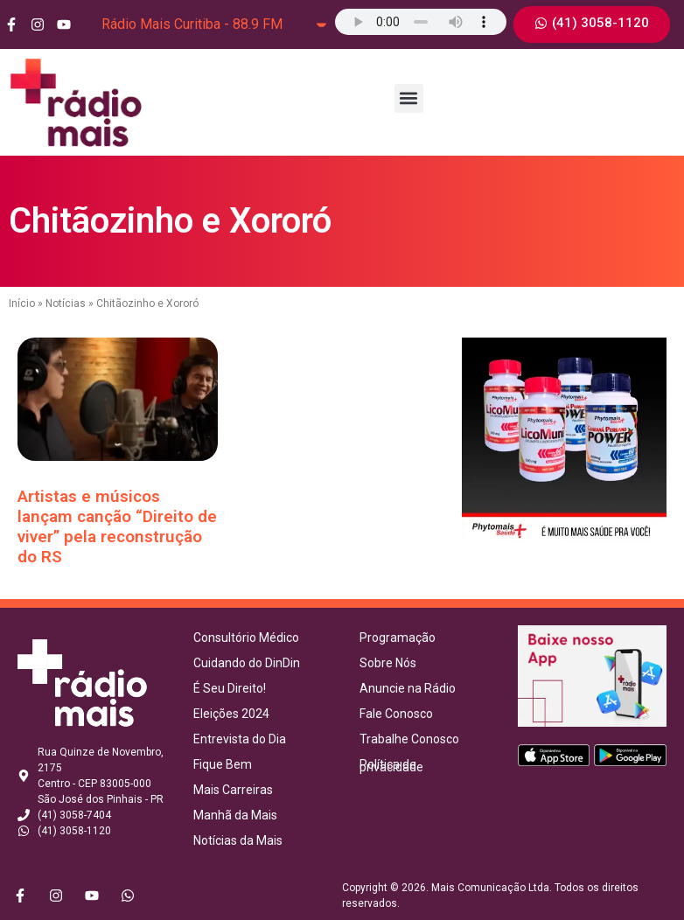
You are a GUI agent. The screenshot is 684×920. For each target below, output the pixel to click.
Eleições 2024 (231, 714)
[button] (408, 98)
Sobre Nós (387, 663)
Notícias (65, 303)
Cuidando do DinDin (246, 663)
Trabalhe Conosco (409, 739)
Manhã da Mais (235, 815)
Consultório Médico (246, 638)
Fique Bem (222, 764)
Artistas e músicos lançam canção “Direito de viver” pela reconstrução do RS (117, 526)
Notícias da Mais (238, 840)
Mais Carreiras (233, 790)
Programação (397, 638)
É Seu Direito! (229, 688)
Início (22, 303)
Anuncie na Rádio (407, 688)
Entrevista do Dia (239, 739)
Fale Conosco (396, 714)
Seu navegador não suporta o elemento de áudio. (420, 22)
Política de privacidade (391, 765)
